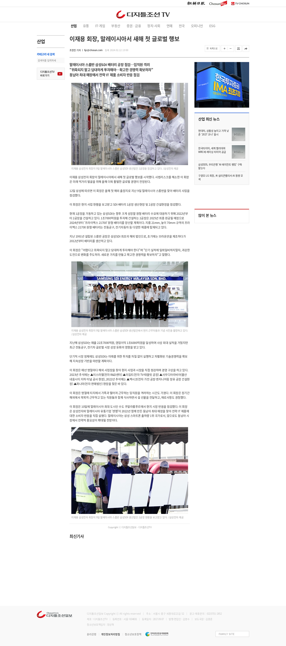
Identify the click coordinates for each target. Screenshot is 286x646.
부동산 (115, 25)
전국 (182, 25)
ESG (212, 25)
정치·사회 (153, 25)
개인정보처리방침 (113, 634)
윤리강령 (94, 634)
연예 (170, 25)
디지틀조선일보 (95, 613)
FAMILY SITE (227, 634)
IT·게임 (100, 25)
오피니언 (197, 25)
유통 (86, 25)
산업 (74, 25)
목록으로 (213, 48)
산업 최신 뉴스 (208, 119)
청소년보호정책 (133, 634)
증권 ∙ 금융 (134, 25)
